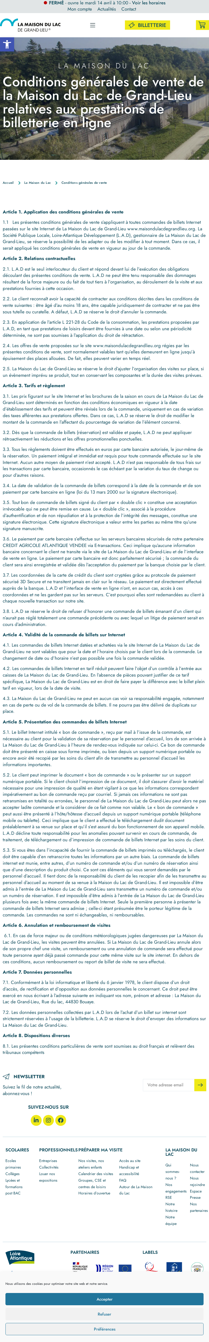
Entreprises (48, 1160)
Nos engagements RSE (176, 1191)
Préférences (104, 1329)
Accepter (105, 1299)
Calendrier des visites (95, 1173)
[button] (7, 44)
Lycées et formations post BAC (14, 1187)
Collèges (12, 1173)
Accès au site (129, 1160)
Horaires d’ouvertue (94, 1193)
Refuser (104, 1314)
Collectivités (49, 1167)
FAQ (122, 1180)
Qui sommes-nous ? (172, 1171)
